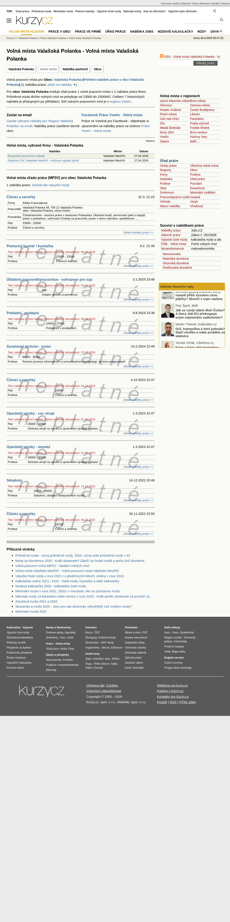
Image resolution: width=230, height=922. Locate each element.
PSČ (145, 632)
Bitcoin (106, 647)
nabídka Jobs (141, 31)
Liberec (195, 114)
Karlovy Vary (198, 136)
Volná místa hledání (26, 31)
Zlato (88, 658)
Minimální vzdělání (202, 192)
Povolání (196, 183)
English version (174, 657)
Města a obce (133, 632)
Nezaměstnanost (172, 248)
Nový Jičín (167, 132)
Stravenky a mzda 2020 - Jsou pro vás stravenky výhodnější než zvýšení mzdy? (73, 606)
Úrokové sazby (54, 632)
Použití (162, 702)
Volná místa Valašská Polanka (85, 38)
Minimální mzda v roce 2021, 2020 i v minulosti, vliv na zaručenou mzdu (67, 591)
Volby (167, 651)
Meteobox (205, 3)
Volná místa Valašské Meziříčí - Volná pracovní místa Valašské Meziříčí (67, 571)
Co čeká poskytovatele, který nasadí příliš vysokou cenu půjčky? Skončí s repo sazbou (199, 302)
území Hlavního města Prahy (179, 101)
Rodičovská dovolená (176, 267)
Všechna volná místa (204, 165)
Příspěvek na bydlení (19, 647)
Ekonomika (91, 642)
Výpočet (28, 627)
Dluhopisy (91, 637)
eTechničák (180, 641)
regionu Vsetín (120, 101)
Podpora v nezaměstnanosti (62, 664)
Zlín (162, 123)
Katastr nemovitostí (136, 637)
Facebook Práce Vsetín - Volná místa (111, 115)
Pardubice (197, 119)
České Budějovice (202, 110)
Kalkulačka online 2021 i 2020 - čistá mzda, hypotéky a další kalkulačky (67, 581)
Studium (225, 3)
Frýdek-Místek (199, 128)
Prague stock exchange (178, 667)
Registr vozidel (173, 637)
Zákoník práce (170, 235)
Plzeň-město (168, 114)
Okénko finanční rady (177, 286)
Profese (195, 174)
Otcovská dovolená (175, 263)
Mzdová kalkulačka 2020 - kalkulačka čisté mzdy (50, 586)
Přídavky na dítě (16, 642)
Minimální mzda (63, 11)
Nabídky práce (171, 230)
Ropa (88, 663)
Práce (49, 643)
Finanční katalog (174, 646)
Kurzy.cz (11, 38)
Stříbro (115, 658)
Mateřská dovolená (175, 258)
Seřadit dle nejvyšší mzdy (50, 185)
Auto (167, 632)
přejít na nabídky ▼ (62, 84)
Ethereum (116, 647)
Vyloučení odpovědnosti (103, 691)
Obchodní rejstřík (170, 3)
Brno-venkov (198, 132)
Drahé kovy (92, 653)
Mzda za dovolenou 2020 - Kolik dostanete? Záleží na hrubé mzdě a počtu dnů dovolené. (80, 561)
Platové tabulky (85, 11)
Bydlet (215, 3)
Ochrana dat (95, 685)
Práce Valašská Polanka (53, 38)
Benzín (105, 663)
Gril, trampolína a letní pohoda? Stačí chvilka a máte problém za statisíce (200, 339)
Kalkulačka (13, 627)
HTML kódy (187, 702)
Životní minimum (16, 657)
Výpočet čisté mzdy (174, 239)
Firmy (164, 174)
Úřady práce (168, 165)
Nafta (114, 663)
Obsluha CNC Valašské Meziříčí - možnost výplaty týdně (43, 160)
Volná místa (48, 69)
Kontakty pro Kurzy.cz (173, 696)
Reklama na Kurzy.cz (172, 685)
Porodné (68, 659)
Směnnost (167, 192)
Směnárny (52, 637)
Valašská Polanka (21, 69)
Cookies (112, 685)
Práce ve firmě (88, 31)
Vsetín (164, 136)
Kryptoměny (92, 647)
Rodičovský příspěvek (19, 652)
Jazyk (194, 201)
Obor (163, 188)
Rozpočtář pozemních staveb (26, 156)
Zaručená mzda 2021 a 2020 (36, 601)
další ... (195, 141)
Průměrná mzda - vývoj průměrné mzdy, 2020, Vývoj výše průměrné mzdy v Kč (72, 555)
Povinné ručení (15, 667)
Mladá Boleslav (170, 128)
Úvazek (195, 197)
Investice (91, 627)
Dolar (70, 637)
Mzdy (202, 31)
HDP (103, 642)
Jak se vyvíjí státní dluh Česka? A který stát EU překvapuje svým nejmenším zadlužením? (200, 321)
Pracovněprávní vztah (174, 197)
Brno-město (198, 101)
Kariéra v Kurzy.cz (170, 691)
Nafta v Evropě (94, 667)
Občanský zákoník (135, 652)
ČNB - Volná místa (173, 244)
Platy (71, 648)
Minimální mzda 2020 (31, 611)
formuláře (138, 667)
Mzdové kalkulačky (175, 31)
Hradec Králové (170, 110)
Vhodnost (196, 206)
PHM (97, 663)
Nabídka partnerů (75, 69)
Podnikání (131, 627)
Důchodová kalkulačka (20, 637)
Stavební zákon (134, 662)
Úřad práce (169, 161)
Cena (175, 632)
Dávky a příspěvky (57, 654)
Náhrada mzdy (132, 11)
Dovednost (197, 188)
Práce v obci (59, 31)
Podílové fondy (106, 637)
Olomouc (166, 105)
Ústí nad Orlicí (169, 119)
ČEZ (97, 632)
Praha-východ (199, 123)
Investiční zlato (101, 658)
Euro (63, 637)
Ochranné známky (135, 647)
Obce (97, 69)
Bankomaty (64, 627)
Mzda (63, 648)
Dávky (216, 31)
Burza (88, 632)
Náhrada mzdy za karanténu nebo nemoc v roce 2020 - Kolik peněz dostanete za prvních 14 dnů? (85, 596)
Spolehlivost (187, 632)
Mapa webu (179, 651)
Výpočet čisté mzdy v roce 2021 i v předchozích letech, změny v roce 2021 (69, 576)
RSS (173, 702)
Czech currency (173, 662)
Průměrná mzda (41, 11)
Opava (164, 141)
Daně (128, 667)
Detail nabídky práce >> (139, 232)
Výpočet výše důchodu (182, 11)
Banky (50, 627)
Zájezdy (185, 3)
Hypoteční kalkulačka (19, 662)
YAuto (195, 3)
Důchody (51, 669)
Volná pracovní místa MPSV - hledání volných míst (52, 566)
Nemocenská (170, 254)
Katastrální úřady (135, 642)
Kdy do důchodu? (154, 11)
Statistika (166, 179)
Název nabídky (170, 206)
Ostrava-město (200, 105)
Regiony (165, 170)
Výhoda (165, 201)
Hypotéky (70, 632)
